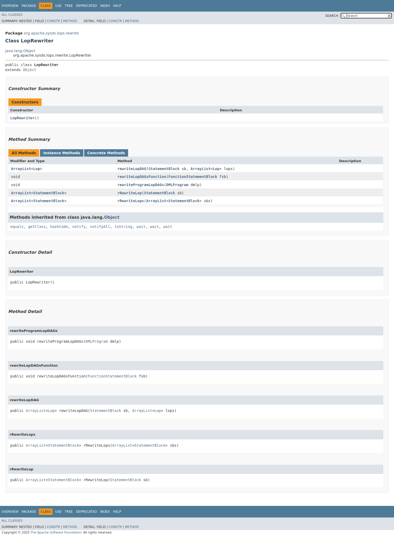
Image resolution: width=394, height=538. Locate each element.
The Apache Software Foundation (56, 532)
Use (58, 6)
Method (70, 21)
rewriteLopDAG (131, 169)
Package (29, 6)
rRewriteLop (129, 193)
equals (17, 227)
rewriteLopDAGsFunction (141, 177)
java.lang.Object (20, 51)
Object (29, 70)
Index (105, 6)
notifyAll (100, 227)
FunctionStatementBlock (192, 177)
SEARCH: (332, 16)
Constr (53, 21)
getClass (37, 227)
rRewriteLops (130, 201)
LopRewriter (22, 118)
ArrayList (21, 169)
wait (141, 227)
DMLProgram (177, 185)
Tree (69, 6)
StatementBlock (163, 169)
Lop (36, 169)
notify (79, 227)
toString (123, 227)
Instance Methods (61, 153)
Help (117, 6)
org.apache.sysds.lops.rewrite (51, 33)
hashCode (59, 227)
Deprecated (86, 6)
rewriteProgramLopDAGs (140, 185)
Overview (10, 6)
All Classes (12, 15)
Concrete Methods (106, 153)
